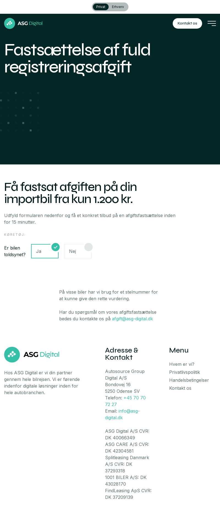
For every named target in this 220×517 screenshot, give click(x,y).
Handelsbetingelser (189, 380)
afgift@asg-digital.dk (132, 318)
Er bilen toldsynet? (15, 251)
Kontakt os (187, 23)
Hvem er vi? (181, 364)
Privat (100, 7)
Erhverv (118, 7)
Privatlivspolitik (184, 372)
